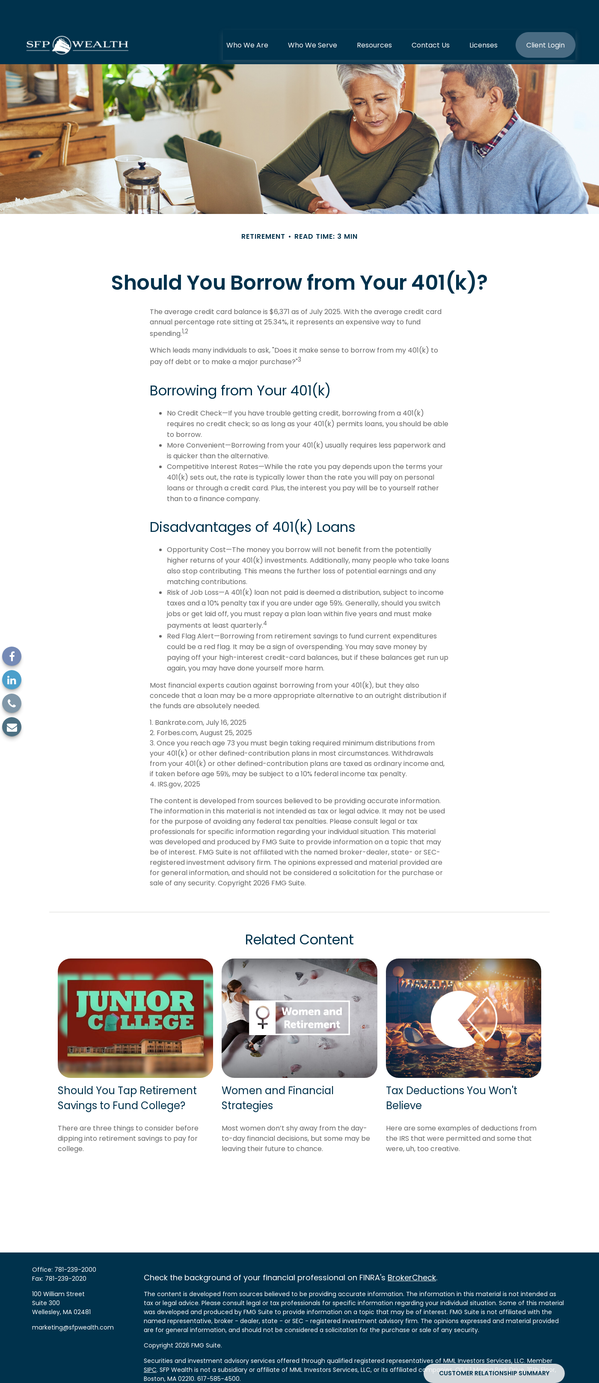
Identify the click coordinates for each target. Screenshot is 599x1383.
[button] (247, 19)
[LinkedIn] (11, 679)
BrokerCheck (412, 1251)
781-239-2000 (75, 1244)
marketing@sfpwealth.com (73, 1301)
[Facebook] (11, 656)
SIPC (150, 1344)
